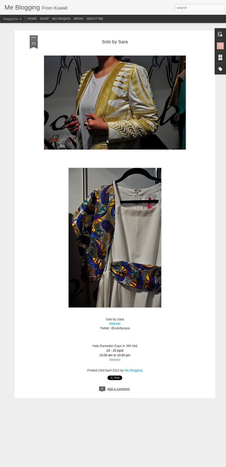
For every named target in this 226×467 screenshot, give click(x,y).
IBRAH (78, 18)
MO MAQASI (61, 18)
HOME (32, 18)
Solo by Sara (115, 40)
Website (114, 322)
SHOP (44, 18)
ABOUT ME (95, 18)
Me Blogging (133, 369)
